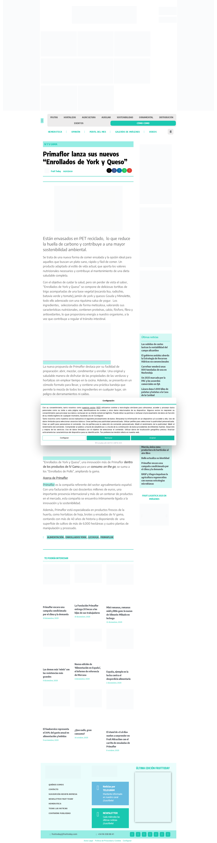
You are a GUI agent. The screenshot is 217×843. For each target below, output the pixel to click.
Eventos (78, 123)
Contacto (53, 789)
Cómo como (143, 123)
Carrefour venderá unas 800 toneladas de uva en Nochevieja (154, 369)
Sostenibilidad (125, 117)
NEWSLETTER (110, 813)
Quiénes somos (56, 784)
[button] (42, 120)
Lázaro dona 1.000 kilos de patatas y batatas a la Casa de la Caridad (154, 392)
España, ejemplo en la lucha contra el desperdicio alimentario (118, 675)
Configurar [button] (127, 841)
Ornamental (146, 117)
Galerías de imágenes (127, 131)
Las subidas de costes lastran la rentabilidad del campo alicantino (154, 347)
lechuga (93, 537)
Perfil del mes (98, 131)
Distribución (166, 117)
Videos (153, 131)
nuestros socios (88, 408)
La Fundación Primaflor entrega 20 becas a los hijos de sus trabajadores (87, 609)
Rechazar (108, 438)
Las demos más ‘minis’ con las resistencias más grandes (56, 673)
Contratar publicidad (60, 813)
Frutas (54, 117)
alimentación (55, 537)
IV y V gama (50, 144)
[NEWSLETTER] (98, 814)
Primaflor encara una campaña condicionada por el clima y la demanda (56, 611)
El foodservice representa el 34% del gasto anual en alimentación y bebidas (56, 733)
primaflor (107, 537)
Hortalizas (70, 117)
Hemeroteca (55, 131)
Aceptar (152, 438)
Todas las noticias (58, 808)
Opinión (75, 131)
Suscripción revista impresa (63, 794)
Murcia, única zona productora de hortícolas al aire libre (155, 450)
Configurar (64, 438)
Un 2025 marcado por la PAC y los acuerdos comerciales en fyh (153, 381)
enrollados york (76, 537)
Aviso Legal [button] (88, 841)
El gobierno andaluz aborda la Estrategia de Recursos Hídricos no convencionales (155, 358)
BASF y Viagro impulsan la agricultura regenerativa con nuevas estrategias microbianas (154, 479)
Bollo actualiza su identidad (155, 458)
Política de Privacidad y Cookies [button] (108, 841)
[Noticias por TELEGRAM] (98, 788)
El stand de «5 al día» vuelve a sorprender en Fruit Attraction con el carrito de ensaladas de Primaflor (118, 739)
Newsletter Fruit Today (61, 799)
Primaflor (49, 484)
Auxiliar (106, 117)
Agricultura (89, 117)
